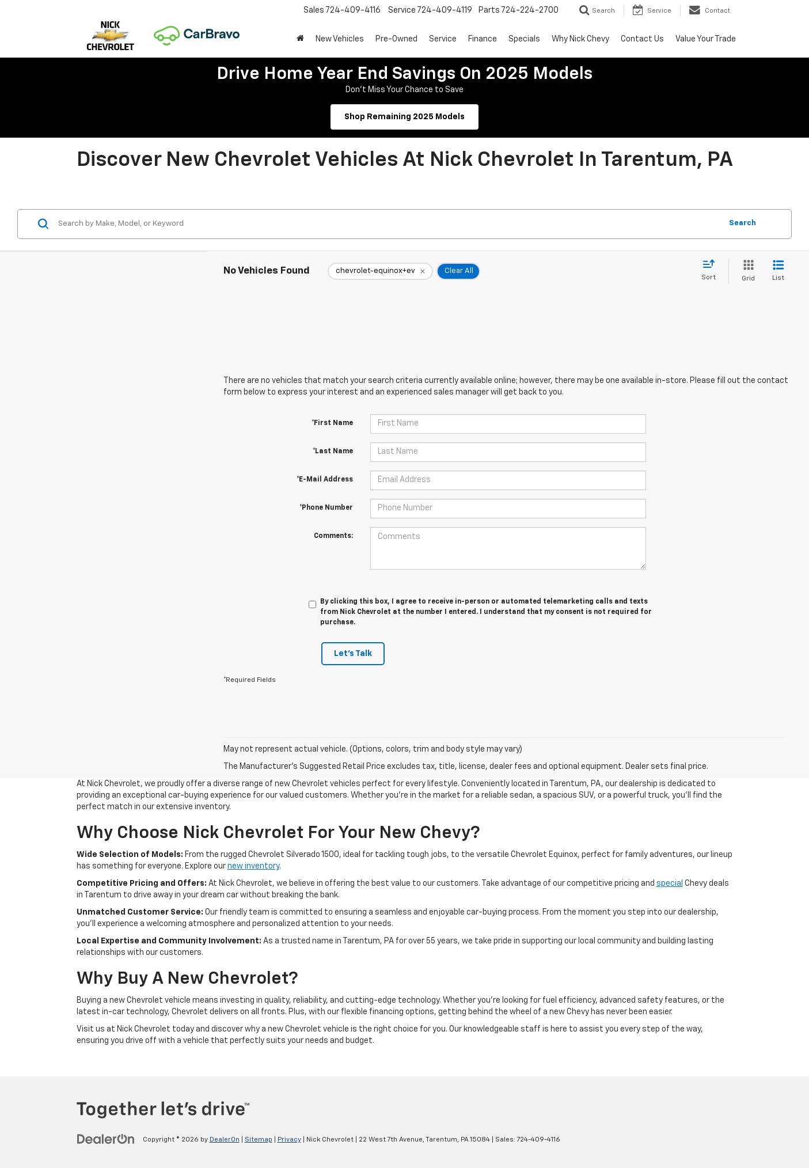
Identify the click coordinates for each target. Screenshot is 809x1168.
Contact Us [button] (642, 39)
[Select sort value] (712, 270)
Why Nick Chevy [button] (580, 39)
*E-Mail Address (325, 479)
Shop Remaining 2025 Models (404, 117)
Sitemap (258, 1139)
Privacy (289, 1139)
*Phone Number (326, 508)
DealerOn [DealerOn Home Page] (225, 1139)
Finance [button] (482, 39)
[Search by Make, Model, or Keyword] (388, 224)
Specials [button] (524, 39)
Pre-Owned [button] (396, 39)
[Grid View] (746, 271)
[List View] (778, 271)
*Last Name (333, 451)
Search (742, 223)
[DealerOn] (106, 1139)
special (669, 883)
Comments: (333, 536)
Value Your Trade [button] (705, 39)
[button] (300, 39)
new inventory (253, 866)
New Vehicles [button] (340, 39)
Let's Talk (353, 654)
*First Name (332, 423)
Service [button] (443, 39)
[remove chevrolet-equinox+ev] (380, 271)
